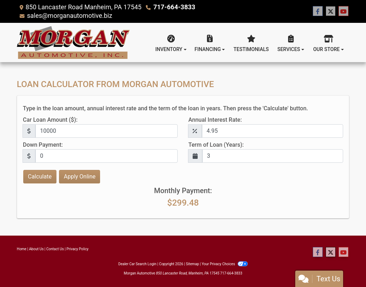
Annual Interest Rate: (215, 119)
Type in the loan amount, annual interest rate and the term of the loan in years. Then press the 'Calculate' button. (165, 108)
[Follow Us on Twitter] (331, 11)
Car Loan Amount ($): (50, 119)
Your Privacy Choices (225, 264)
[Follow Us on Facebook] (318, 11)
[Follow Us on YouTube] (343, 11)
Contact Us (55, 249)
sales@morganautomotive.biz (69, 15)
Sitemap (192, 264)
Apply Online (79, 176)
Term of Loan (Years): (216, 144)
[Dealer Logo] (73, 42)
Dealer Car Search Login (137, 264)
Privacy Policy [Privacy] (77, 249)
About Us (36, 249)
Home (21, 249)
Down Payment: (43, 144)
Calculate (40, 176)
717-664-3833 (174, 7)
